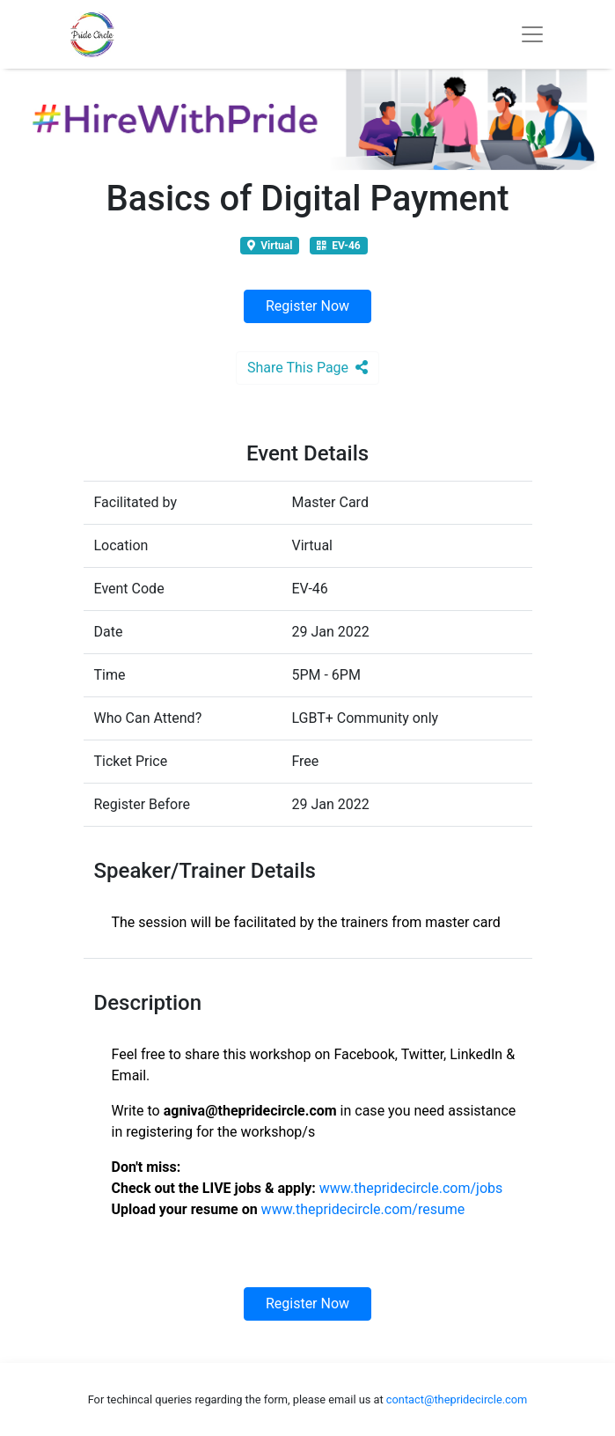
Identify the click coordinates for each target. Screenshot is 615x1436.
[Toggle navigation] (532, 34)
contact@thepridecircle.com (456, 1399)
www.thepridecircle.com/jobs (411, 1188)
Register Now (307, 306)
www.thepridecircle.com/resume (363, 1209)
